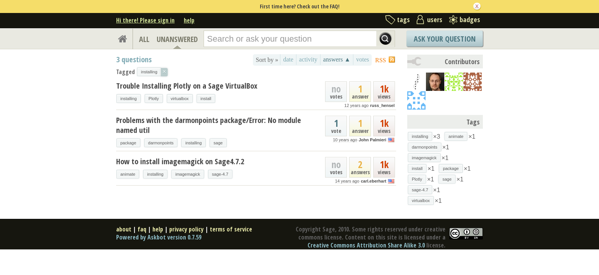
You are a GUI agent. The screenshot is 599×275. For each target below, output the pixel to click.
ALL (144, 39)
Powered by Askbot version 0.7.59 (158, 237)
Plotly (154, 98)
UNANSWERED (177, 39)
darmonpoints (161, 143)
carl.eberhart (373, 181)
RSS (380, 60)
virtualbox (180, 98)
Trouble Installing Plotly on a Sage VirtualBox (186, 86)
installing (128, 98)
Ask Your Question (445, 39)
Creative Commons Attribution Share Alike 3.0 (366, 245)
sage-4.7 (220, 174)
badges (470, 19)
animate (127, 174)
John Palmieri (372, 140)
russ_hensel (382, 105)
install (206, 98)
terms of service (231, 229)
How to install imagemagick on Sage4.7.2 (180, 161)
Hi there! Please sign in (145, 20)
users (434, 19)
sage (218, 143)
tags (403, 19)
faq (142, 229)
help (189, 20)
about (123, 229)
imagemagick (187, 174)
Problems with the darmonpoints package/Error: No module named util (208, 125)
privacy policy (186, 229)
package (128, 143)
